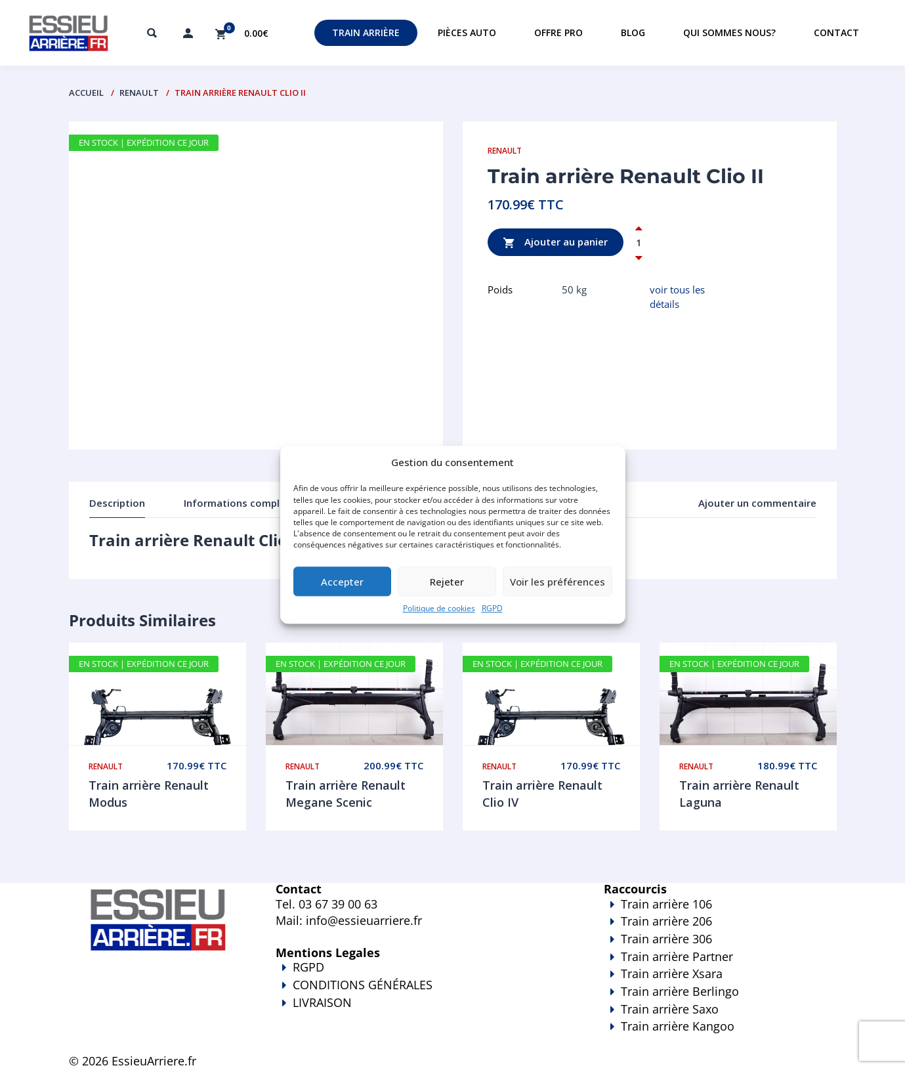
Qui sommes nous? (729, 32)
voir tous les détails (677, 296)
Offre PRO (558, 32)
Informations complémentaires (259, 502)
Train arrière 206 (666, 921)
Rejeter (447, 581)
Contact (836, 32)
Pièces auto (467, 32)
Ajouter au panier (555, 242)
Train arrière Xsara (672, 973)
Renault (139, 92)
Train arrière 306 (666, 939)
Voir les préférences (557, 581)
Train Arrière (366, 32)
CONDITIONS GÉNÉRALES (362, 985)
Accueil (86, 92)
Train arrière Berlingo (680, 991)
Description (117, 502)
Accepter (342, 581)
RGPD (492, 608)
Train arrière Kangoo (682, 1035)
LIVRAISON (420, 1012)
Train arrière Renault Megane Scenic (345, 793)
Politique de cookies (439, 608)
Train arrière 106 (666, 904)
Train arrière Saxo (670, 1009)
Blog (633, 32)
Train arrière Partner (677, 956)
